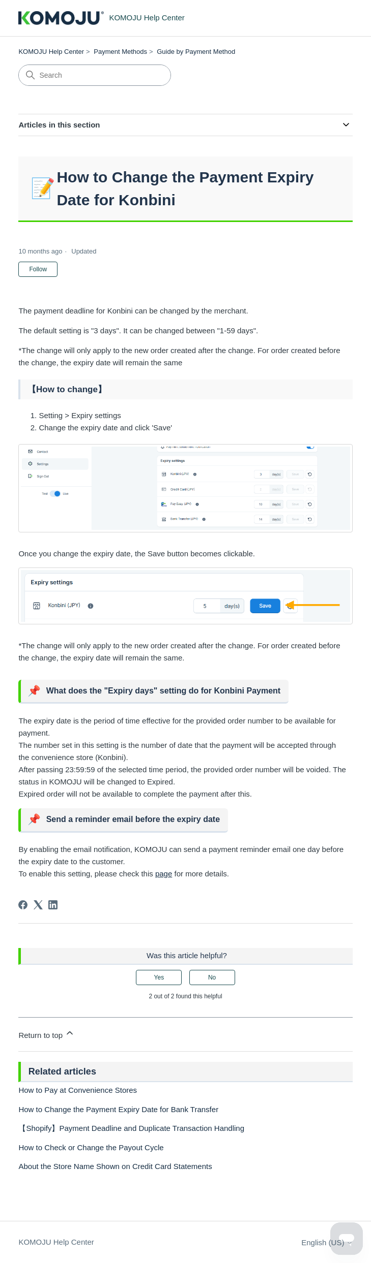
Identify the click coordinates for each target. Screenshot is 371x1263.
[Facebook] (22, 904)
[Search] (94, 75)
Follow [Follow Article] (38, 269)
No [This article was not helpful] (212, 977)
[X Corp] (38, 904)
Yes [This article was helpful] (159, 977)
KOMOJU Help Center (51, 51)
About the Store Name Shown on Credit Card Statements (115, 1166)
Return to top (46, 1033)
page (163, 873)
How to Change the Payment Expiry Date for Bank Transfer (118, 1109)
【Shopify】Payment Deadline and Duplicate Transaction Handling (131, 1128)
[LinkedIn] (53, 904)
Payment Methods (120, 51)
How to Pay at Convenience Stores (77, 1090)
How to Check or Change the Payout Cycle (90, 1147)
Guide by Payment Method (196, 51)
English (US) (326, 1242)
